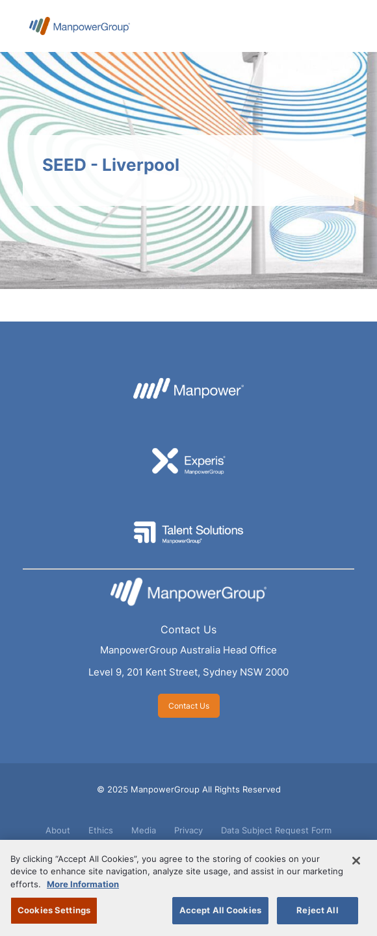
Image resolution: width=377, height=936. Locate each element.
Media (143, 830)
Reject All (317, 910)
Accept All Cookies (220, 910)
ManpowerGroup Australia (79, 25)
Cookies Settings (54, 910)
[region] (188, 888)
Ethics (100, 830)
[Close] (356, 860)
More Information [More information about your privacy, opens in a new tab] (83, 884)
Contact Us (188, 629)
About (58, 830)
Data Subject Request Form (276, 830)
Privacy (188, 830)
